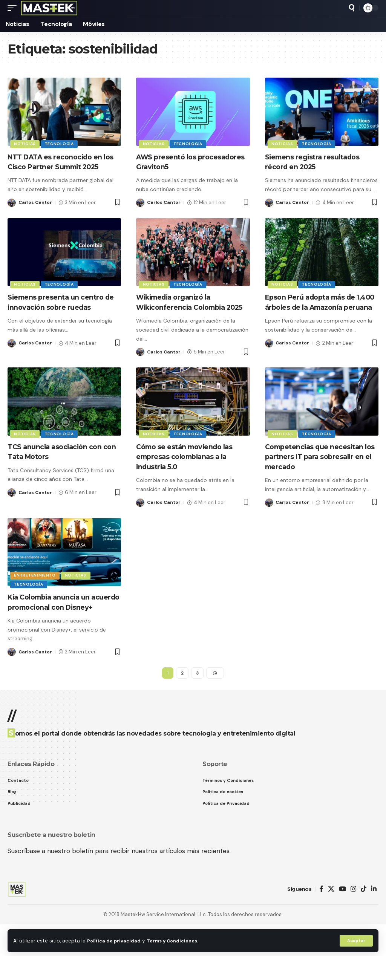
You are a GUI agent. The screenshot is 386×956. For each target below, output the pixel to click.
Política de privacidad (115, 940)
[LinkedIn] (373, 921)
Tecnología (61, 143)
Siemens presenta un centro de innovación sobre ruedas (61, 311)
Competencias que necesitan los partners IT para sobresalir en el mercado (321, 475)
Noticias (26, 143)
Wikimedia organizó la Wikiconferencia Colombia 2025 (187, 316)
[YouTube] (342, 921)
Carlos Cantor (36, 212)
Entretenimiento (36, 592)
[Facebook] (321, 921)
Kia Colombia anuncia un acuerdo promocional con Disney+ (57, 626)
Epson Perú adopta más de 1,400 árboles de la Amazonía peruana (321, 316)
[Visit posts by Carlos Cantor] (12, 212)
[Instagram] (353, 921)
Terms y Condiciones (177, 940)
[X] (331, 921)
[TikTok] (363, 921)
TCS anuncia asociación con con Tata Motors (61, 470)
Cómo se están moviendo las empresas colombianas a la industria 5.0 (191, 475)
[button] (355, 941)
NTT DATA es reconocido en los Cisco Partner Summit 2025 (61, 166)
